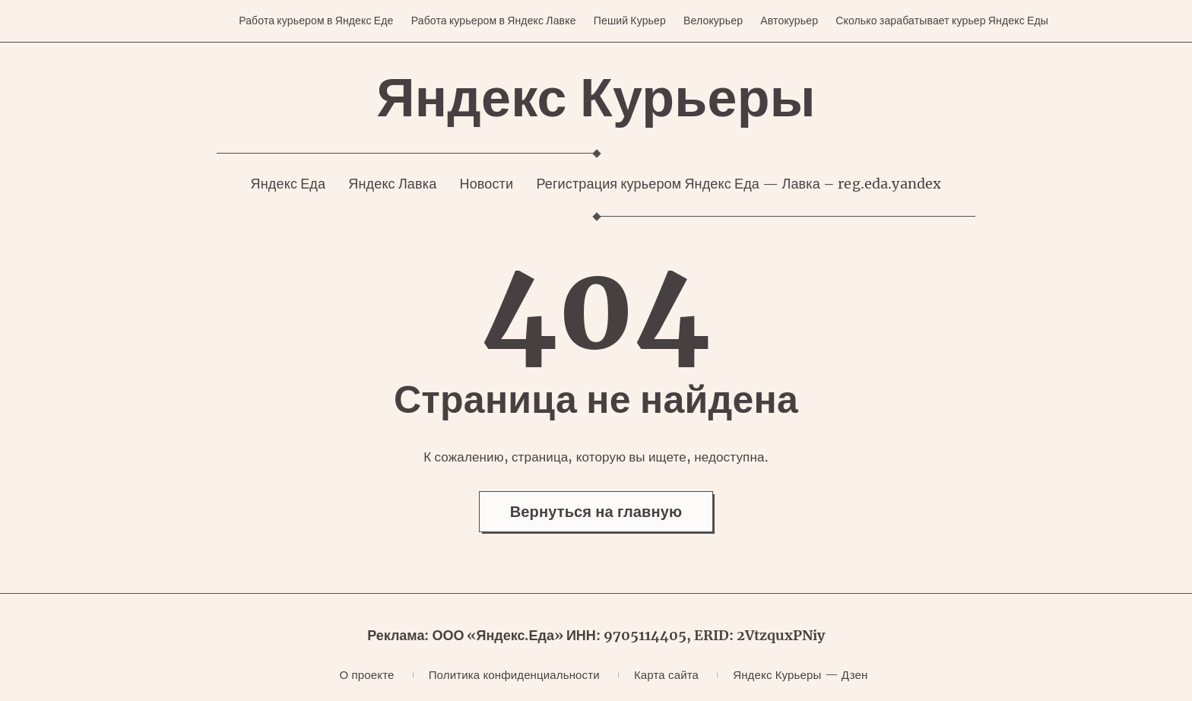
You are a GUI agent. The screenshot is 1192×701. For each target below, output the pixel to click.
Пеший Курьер (630, 20)
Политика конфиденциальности (514, 675)
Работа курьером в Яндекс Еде (316, 20)
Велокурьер (713, 20)
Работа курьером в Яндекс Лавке (493, 20)
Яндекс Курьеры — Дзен (800, 675)
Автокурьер (789, 20)
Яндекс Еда (288, 184)
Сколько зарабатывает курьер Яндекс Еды (941, 20)
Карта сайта (666, 675)
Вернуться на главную (596, 511)
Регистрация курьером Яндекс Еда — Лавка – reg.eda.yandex (738, 184)
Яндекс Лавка (392, 184)
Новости (486, 184)
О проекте (367, 675)
